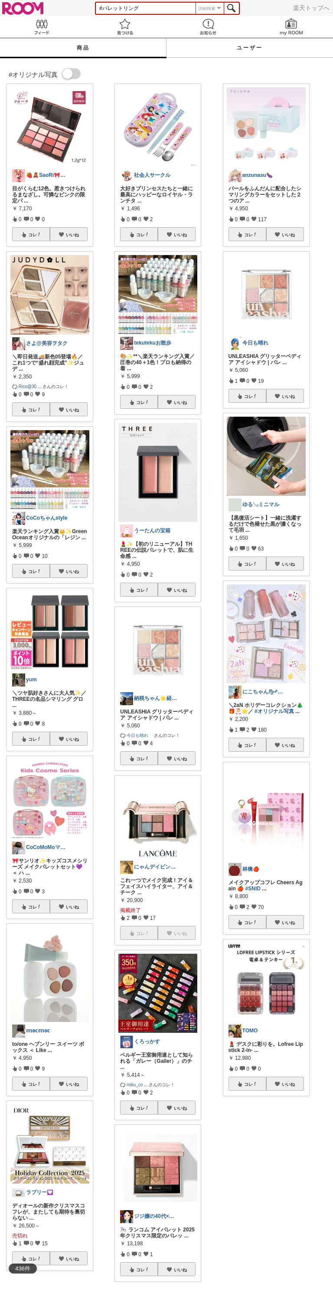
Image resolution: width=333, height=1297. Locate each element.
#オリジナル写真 (274, 711)
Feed (41, 26)
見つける (124, 26)
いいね (72, 234)
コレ (34, 234)
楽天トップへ (311, 7)
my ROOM (291, 26)
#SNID (253, 889)
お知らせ (208, 26)
